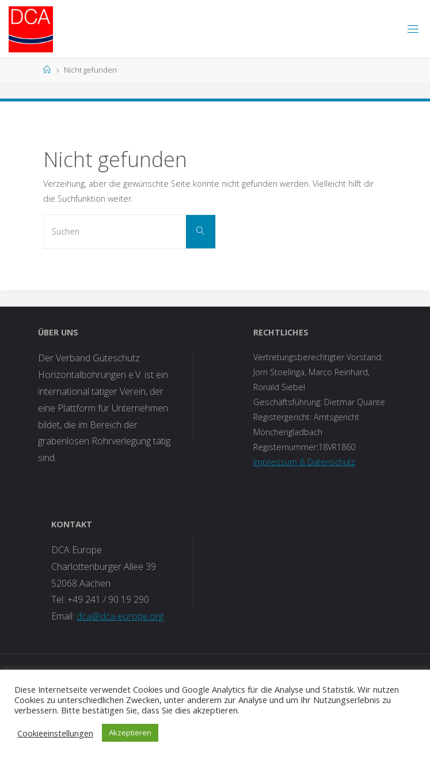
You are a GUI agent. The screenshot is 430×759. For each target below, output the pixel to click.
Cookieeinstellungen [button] (55, 733)
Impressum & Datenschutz (304, 461)
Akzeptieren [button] (130, 732)
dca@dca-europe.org (120, 616)
